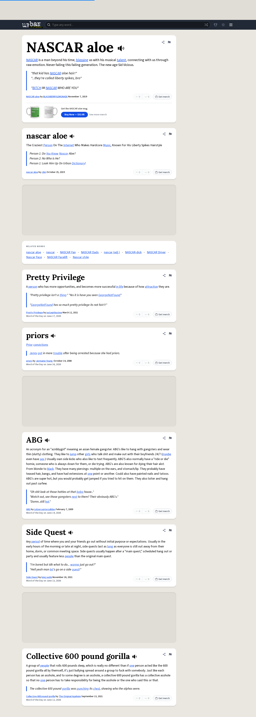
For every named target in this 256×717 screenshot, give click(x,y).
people (69, 556)
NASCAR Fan (68, 252)
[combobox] (127, 24)
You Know (52, 153)
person (32, 287)
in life (119, 287)
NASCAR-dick (133, 252)
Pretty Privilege (34, 312)
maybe (166, 454)
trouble (57, 353)
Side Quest (32, 577)
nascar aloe (32, 172)
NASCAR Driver (156, 252)
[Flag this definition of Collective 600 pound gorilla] (170, 654)
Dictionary (78, 163)
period (35, 541)
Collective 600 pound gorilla (40, 696)
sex (42, 459)
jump (73, 454)
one (90, 474)
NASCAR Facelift (57, 257)
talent (121, 60)
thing (63, 295)
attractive (151, 287)
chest (96, 688)
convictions (40, 345)
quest (75, 569)
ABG (28, 509)
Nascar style (81, 257)
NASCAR (32, 60)
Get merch (162, 97)
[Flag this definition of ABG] (170, 438)
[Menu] (231, 25)
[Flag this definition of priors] (170, 333)
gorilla (66, 688)
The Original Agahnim (70, 696)
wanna (74, 564)
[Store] (215, 25)
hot (47, 501)
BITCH (36, 87)
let (51, 569)
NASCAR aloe (33, 96)
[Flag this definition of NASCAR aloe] (169, 42)
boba (80, 492)
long (110, 546)
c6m (44, 172)
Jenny (33, 353)
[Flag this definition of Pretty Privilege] (170, 275)
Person (47, 145)
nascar (50, 252)
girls (88, 454)
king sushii (47, 577)
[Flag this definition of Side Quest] (170, 530)
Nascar (63, 153)
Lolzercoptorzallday (44, 509)
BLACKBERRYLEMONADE (55, 96)
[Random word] (206, 25)
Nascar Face (34, 257)
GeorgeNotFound (109, 295)
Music (107, 145)
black (50, 469)
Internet (68, 145)
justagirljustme (54, 312)
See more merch (98, 114)
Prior (29, 345)
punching (83, 688)
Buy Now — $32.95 (74, 114)
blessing (82, 60)
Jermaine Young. (44, 361)
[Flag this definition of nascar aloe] (170, 134)
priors (29, 361)
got (40, 353)
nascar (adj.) (112, 252)
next (74, 497)
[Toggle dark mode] (223, 25)
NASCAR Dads (90, 252)
